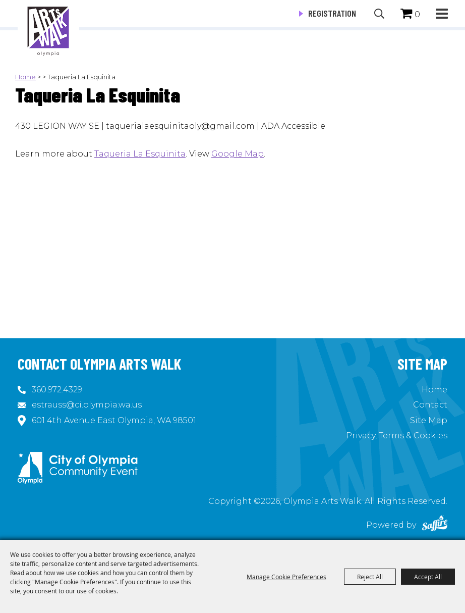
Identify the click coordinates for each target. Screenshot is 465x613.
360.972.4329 (57, 389)
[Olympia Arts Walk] (48, 30)
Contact (430, 405)
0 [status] (417, 14)
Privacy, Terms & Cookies (396, 435)
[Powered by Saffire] (434, 525)
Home (25, 77)
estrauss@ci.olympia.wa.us (87, 405)
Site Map (428, 420)
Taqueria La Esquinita (140, 154)
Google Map (237, 154)
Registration (332, 13)
